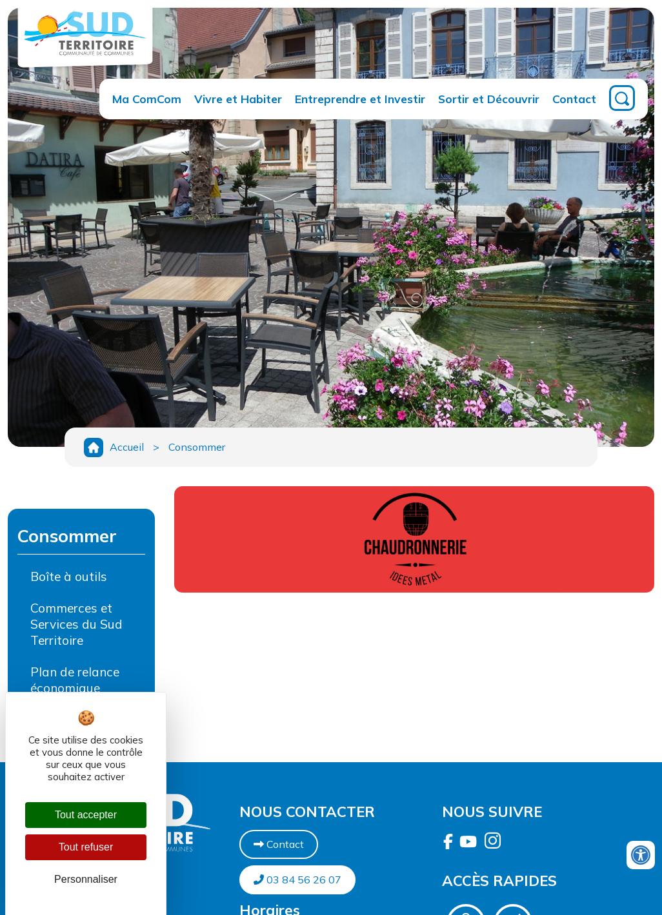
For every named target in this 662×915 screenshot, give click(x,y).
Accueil (127, 446)
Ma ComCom (146, 99)
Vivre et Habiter (238, 99)
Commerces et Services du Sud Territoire (76, 624)
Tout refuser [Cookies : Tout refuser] (86, 846)
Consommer (196, 446)
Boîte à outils (68, 576)
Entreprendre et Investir (360, 99)
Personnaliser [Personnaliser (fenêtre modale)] (85, 879)
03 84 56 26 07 (297, 879)
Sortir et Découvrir (488, 99)
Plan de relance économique (74, 680)
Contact (574, 99)
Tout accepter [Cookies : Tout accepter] (86, 814)
